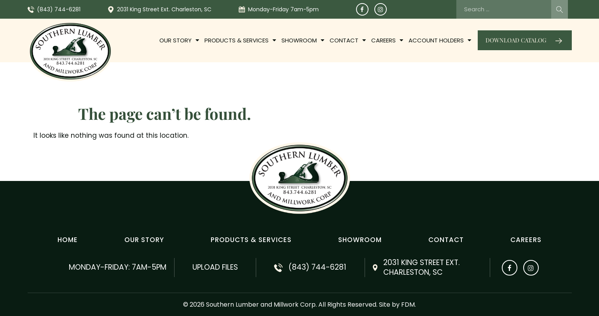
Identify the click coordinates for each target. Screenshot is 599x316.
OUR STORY (179, 40)
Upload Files (215, 267)
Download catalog (516, 40)
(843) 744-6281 (58, 9)
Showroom (302, 40)
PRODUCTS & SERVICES (240, 40)
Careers (387, 40)
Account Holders (440, 40)
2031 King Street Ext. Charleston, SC (164, 9)
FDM (408, 304)
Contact (348, 40)
